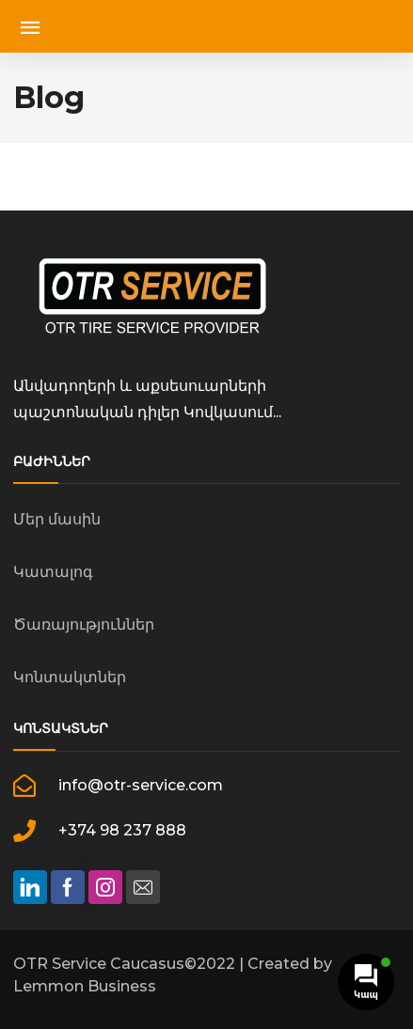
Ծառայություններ (83, 624)
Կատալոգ (53, 572)
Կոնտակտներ (69, 677)
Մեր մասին (57, 519)
